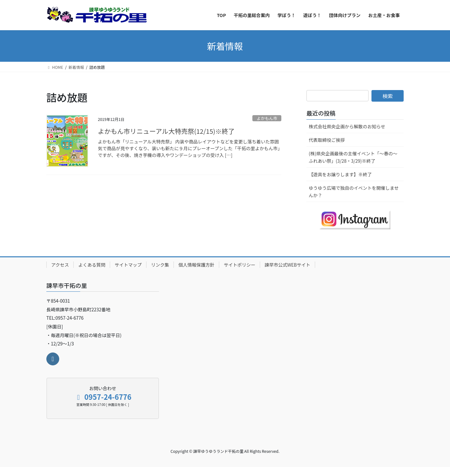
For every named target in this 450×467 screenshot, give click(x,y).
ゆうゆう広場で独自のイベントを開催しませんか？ (354, 191)
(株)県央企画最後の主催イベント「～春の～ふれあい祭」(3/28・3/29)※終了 (353, 157)
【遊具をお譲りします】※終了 (340, 174)
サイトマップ (128, 264)
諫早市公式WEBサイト (287, 264)
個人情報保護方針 (196, 264)
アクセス (60, 264)
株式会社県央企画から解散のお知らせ (347, 126)
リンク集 (160, 264)
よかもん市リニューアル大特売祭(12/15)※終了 (166, 131)
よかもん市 (267, 118)
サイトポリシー (239, 264)
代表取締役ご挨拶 (327, 140)
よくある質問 (91, 264)
